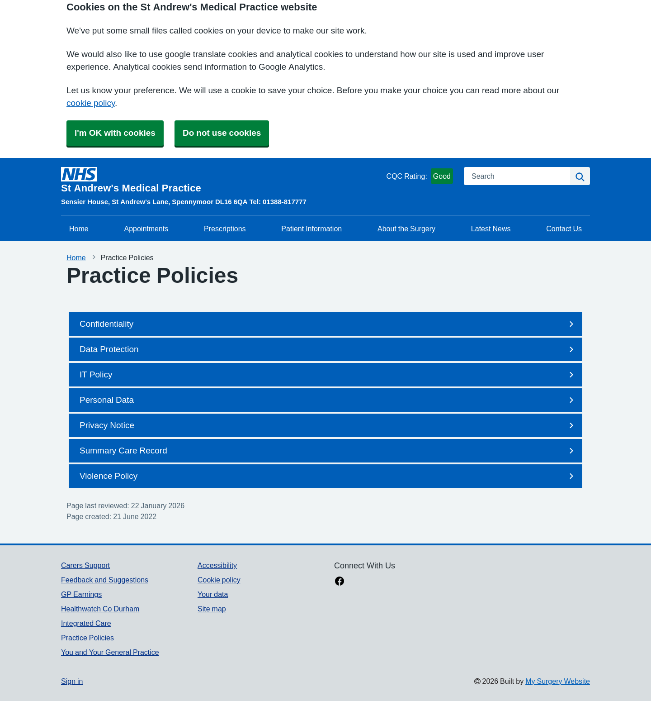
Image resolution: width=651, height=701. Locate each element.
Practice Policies (87, 637)
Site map (212, 608)
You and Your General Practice (110, 652)
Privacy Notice (328, 425)
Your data (213, 594)
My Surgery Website (557, 681)
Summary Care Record (328, 450)
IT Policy (328, 374)
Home (79, 228)
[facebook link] (339, 582)
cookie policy (90, 103)
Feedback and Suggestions (104, 579)
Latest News (491, 228)
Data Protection (328, 349)
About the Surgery (406, 228)
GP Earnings (81, 594)
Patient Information (311, 228)
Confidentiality (328, 324)
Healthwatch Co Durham (100, 608)
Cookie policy (219, 579)
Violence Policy (328, 476)
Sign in (72, 681)
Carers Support (85, 565)
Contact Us (564, 228)
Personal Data (328, 400)
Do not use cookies (222, 133)
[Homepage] (222, 180)
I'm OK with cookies (115, 133)
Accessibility (217, 565)
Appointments (146, 228)
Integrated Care (86, 623)
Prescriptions (224, 228)
